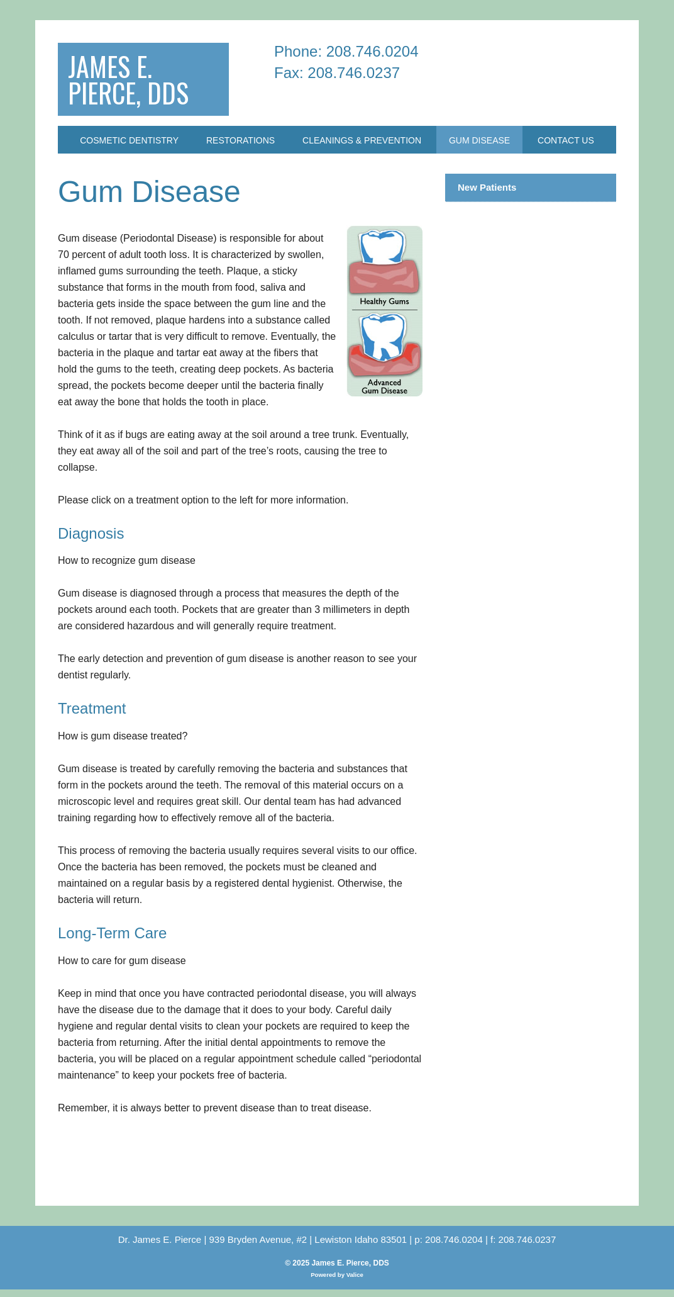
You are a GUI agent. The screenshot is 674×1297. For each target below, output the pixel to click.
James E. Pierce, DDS (135, 82)
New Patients (487, 194)
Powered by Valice (337, 1282)
